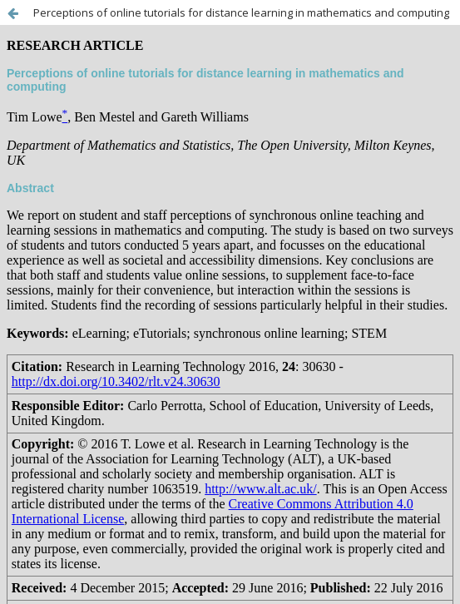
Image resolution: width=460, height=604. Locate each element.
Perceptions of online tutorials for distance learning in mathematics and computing (241, 12)
